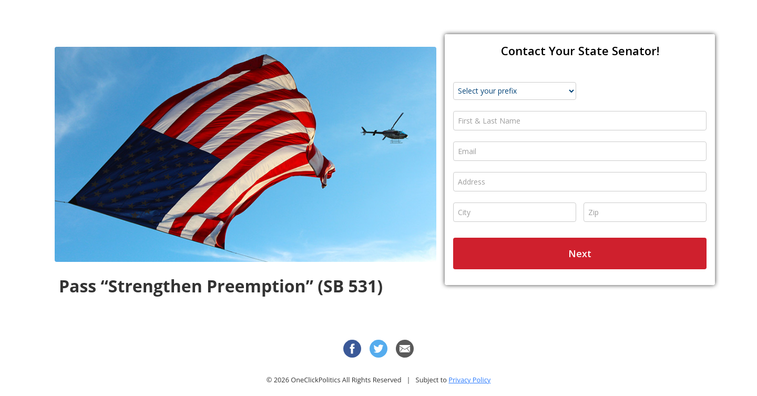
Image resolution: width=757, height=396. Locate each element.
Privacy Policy (469, 379)
